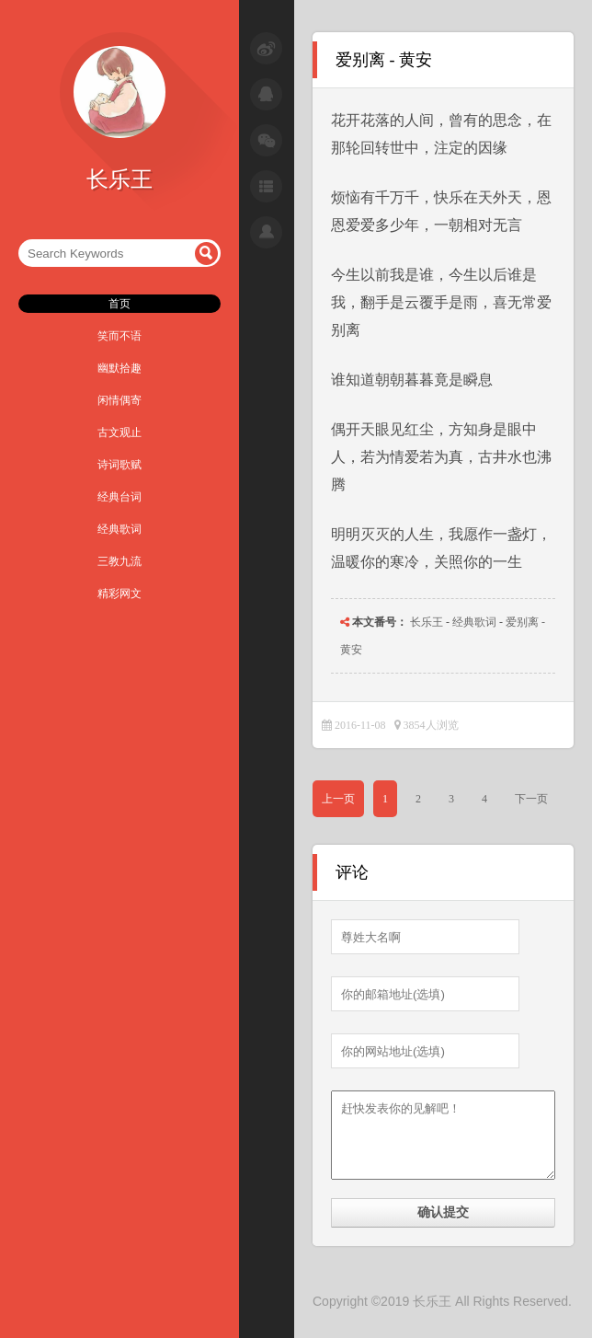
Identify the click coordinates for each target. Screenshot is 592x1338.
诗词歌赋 (119, 464)
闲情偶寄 (119, 400)
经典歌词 (119, 529)
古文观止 (119, 432)
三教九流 (119, 561)
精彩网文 (119, 593)
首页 (119, 303)
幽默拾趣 (119, 368)
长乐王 (426, 622)
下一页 (531, 798)
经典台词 (119, 496)
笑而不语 (119, 335)
